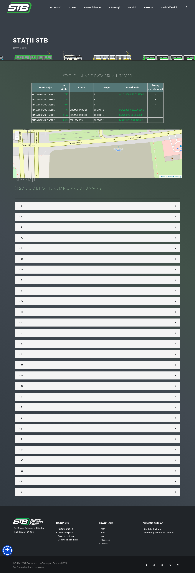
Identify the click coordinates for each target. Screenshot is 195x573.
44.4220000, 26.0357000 (131, 94)
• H (21, 311)
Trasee (72, 7)
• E (20, 279)
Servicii (132, 7)
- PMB (102, 528)
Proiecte (148, 7)
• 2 (20, 226)
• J (20, 332)
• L (20, 353)
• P (20, 395)
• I (20, 321)
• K (20, 343)
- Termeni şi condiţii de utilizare (158, 531)
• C (21, 258)
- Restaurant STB (64, 528)
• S (20, 417)
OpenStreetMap (174, 176)
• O (21, 385)
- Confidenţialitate (151, 528)
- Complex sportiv (65, 531)
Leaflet (162, 176)
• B (20, 247)
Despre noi (54, 7)
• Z (20, 491)
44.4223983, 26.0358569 (131, 109)
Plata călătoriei (92, 7)
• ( (20, 205)
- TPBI (102, 531)
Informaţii (114, 7)
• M (21, 364)
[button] (17, 132)
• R (20, 406)
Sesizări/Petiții (169, 7)
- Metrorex (104, 539)
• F (20, 290)
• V (20, 459)
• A (21, 237)
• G (21, 300)
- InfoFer (103, 542)
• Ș (20, 427)
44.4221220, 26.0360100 (131, 114)
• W (21, 470)
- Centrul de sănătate (67, 538)
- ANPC (102, 535)
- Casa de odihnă (65, 535)
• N (21, 374)
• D (21, 268)
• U (20, 448)
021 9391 (30, 531)
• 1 (20, 215)
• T (20, 438)
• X (20, 480)
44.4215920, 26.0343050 (131, 119)
